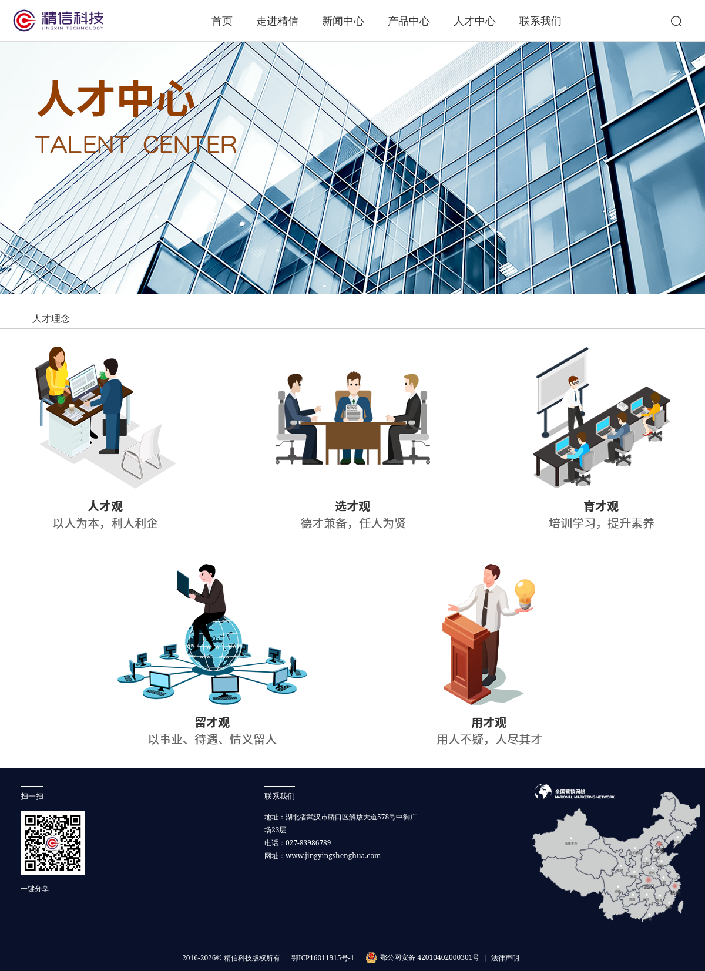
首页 (222, 21)
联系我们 (540, 21)
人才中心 (475, 21)
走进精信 (277, 21)
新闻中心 (343, 21)
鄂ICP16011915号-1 (322, 958)
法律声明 (505, 958)
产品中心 (409, 21)
